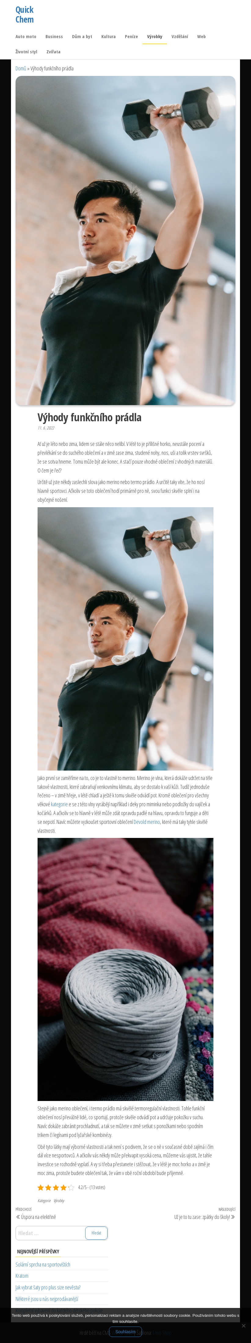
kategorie (59, 804)
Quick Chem (25, 14)
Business (54, 36)
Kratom (22, 1275)
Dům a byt (82, 36)
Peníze (131, 36)
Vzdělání (180, 36)
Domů (21, 68)
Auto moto (26, 36)
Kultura (108, 36)
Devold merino (147, 821)
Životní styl (26, 51)
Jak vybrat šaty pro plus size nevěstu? (48, 1287)
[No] (243, 1326)
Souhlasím (125, 1331)
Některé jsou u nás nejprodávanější (47, 1298)
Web (201, 36)
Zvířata (53, 51)
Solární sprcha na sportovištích (43, 1264)
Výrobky (154, 36)
